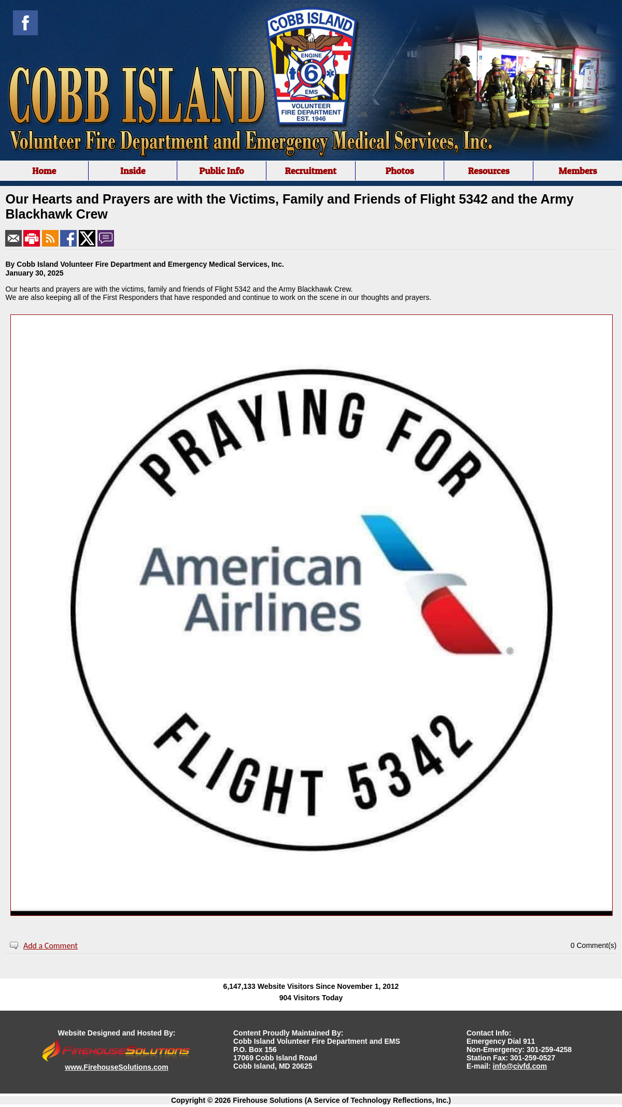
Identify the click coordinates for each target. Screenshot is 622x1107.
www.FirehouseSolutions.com (116, 1067)
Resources (489, 170)
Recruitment (310, 170)
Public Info (221, 170)
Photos (399, 170)
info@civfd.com (520, 1066)
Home (44, 170)
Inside (133, 170)
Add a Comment (50, 946)
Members (577, 170)
